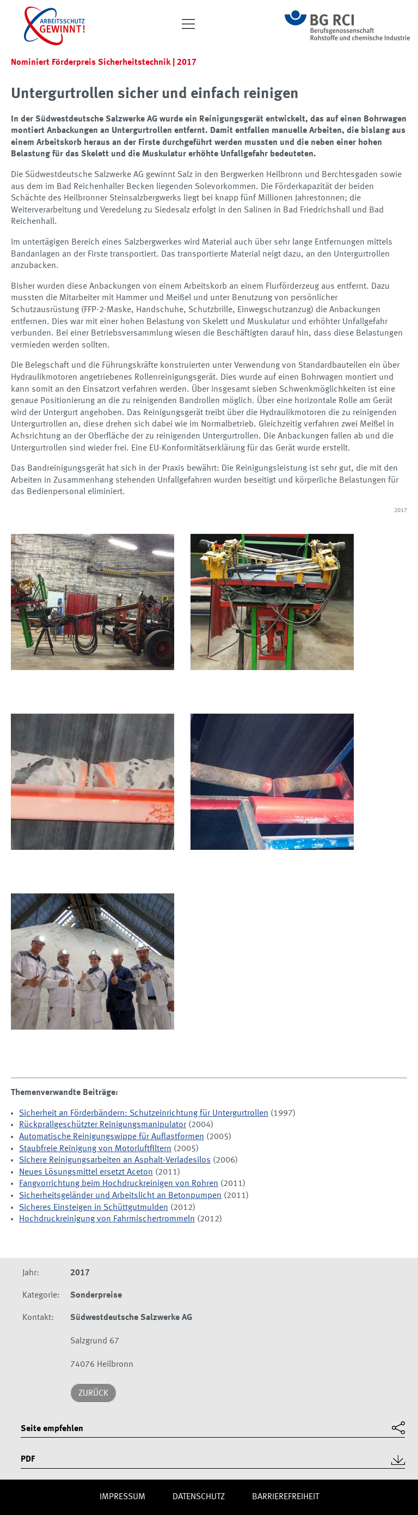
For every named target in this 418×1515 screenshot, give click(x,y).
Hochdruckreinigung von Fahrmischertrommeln (107, 1219)
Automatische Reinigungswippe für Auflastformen (111, 1137)
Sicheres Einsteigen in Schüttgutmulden (93, 1207)
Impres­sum (122, 1497)
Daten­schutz (199, 1497)
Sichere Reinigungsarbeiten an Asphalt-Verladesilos (115, 1160)
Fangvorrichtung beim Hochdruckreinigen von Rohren (118, 1183)
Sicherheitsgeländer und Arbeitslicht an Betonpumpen (120, 1195)
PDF (28, 1459)
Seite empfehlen (52, 1429)
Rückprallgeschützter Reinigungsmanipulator (102, 1125)
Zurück (93, 1393)
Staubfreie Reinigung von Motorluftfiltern (95, 1149)
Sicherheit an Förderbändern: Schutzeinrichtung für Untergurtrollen (143, 1113)
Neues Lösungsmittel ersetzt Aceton (86, 1172)
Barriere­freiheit (285, 1497)
